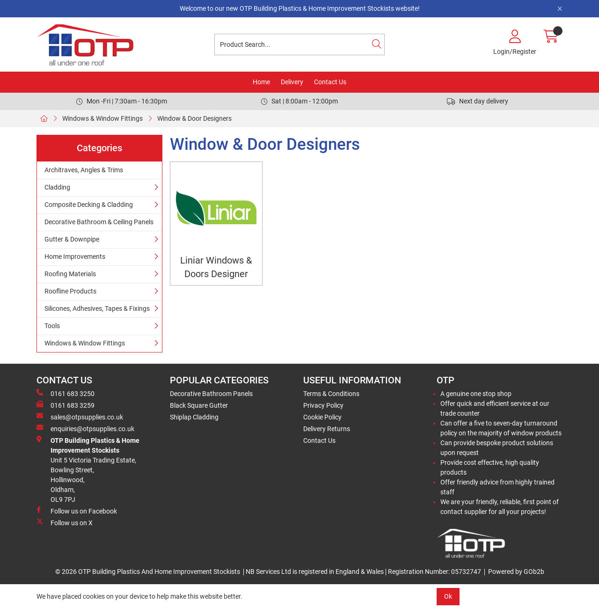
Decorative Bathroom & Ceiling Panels (98, 222)
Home (261, 82)
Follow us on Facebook (77, 510)
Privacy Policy (323, 405)
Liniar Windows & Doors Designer (216, 267)
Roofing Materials (70, 274)
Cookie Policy (322, 417)
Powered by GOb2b (516, 571)
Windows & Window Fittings (102, 118)
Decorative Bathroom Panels (211, 393)
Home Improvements (74, 256)
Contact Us (330, 82)
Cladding (57, 187)
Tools (52, 326)
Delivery (292, 82)
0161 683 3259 (66, 405)
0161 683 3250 (66, 393)
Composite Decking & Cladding (88, 204)
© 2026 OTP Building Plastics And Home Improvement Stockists (147, 571)
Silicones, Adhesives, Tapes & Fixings (97, 308)
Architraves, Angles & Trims (83, 170)
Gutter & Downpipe (71, 239)
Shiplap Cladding (194, 417)
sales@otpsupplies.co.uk (80, 416)
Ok (448, 596)
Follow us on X (65, 522)
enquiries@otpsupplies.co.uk (85, 428)
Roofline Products (70, 291)
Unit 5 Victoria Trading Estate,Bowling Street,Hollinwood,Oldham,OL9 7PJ (88, 469)
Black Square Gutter (199, 405)
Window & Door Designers (194, 118)
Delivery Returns (326, 429)
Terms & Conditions (331, 393)
